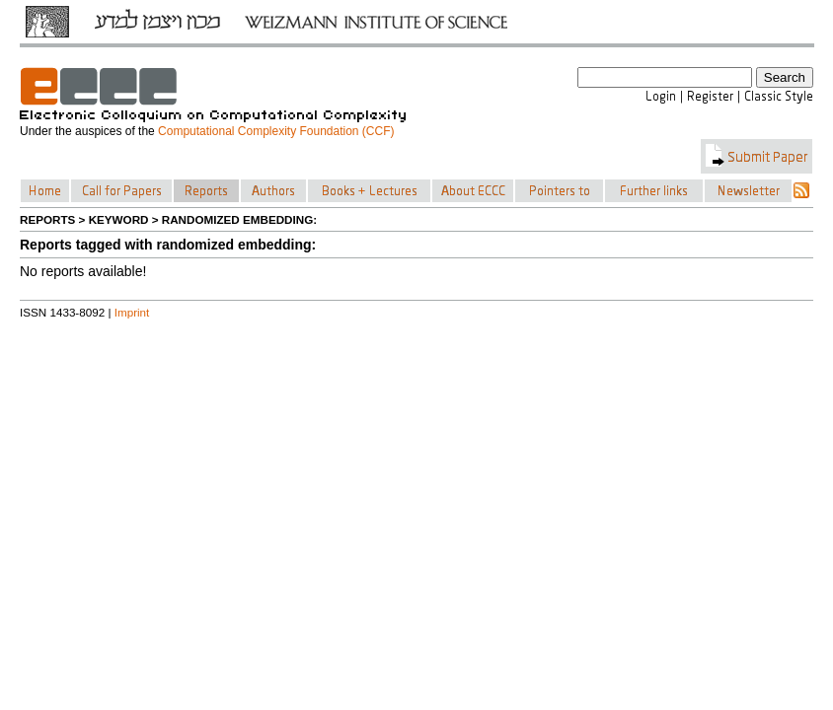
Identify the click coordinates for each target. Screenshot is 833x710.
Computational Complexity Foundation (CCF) (276, 131)
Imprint (132, 312)
